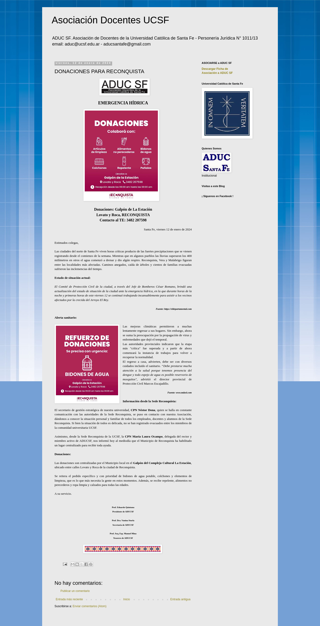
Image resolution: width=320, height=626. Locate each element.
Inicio (126, 599)
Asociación (217, 73)
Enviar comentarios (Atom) (89, 606)
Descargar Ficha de (215, 69)
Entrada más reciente (69, 599)
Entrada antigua (180, 599)
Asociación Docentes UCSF (110, 20)
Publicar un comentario (75, 591)
